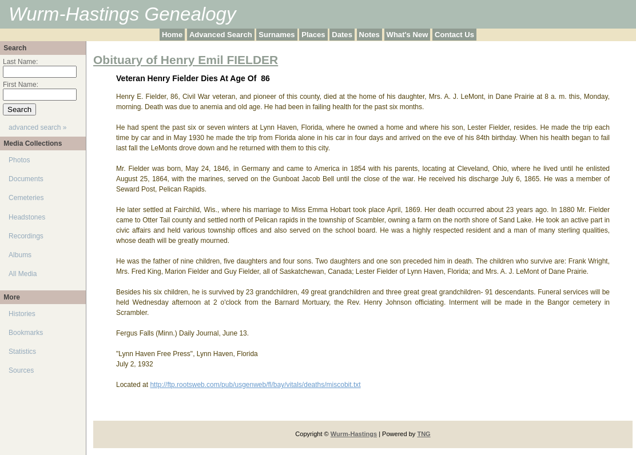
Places (313, 34)
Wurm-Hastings (354, 433)
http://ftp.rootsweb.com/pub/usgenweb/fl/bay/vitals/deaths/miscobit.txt (255, 385)
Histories (22, 314)
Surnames (277, 34)
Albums (20, 255)
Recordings (26, 236)
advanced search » (37, 127)
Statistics (22, 352)
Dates (342, 34)
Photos (19, 160)
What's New (407, 34)
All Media (23, 274)
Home (172, 34)
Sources (21, 370)
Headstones (27, 217)
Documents (26, 179)
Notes (369, 34)
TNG (423, 433)
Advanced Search (220, 34)
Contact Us (454, 34)
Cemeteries (26, 198)
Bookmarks (26, 333)
